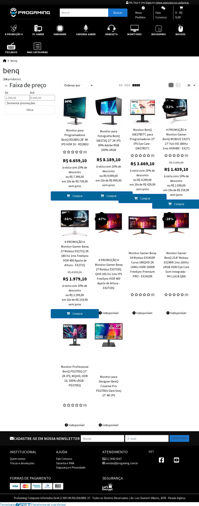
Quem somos (17, 459)
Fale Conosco (64, 459)
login (149, 2)
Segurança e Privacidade (70, 467)
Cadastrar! (179, 438)
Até (32, 93)
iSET (151, 451)
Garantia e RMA (65, 463)
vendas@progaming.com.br (120, 463)
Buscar (117, 12)
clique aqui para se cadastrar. (172, 2)
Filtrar (30, 110)
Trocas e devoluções (22, 463)
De (6, 93)
